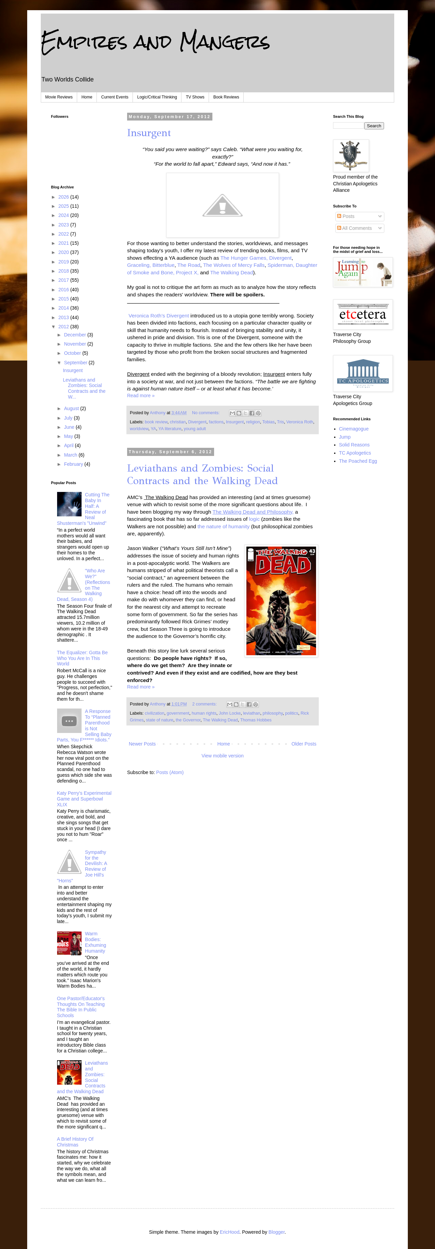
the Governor (188, 720)
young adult (195, 428)
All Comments (354, 228)
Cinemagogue (354, 428)
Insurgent (149, 133)
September (76, 362)
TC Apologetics (355, 453)
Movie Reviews (59, 97)
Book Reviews (226, 97)
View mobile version (223, 755)
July (69, 418)
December (75, 334)
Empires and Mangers (156, 41)
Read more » (141, 395)
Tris (280, 422)
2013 (64, 317)
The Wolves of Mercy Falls (234, 265)
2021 (64, 243)
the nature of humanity (223, 526)
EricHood (230, 1232)
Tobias (268, 422)
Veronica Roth (299, 422)
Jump (345, 437)
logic (254, 519)
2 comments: (205, 704)
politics (291, 713)
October (73, 353)
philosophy (273, 713)
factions (216, 422)
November (75, 344)
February (74, 464)
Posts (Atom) (170, 772)
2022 (64, 234)
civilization (154, 713)
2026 (64, 197)
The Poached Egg (358, 461)
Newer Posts (142, 744)
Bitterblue (163, 265)
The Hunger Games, (243, 258)
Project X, (187, 272)
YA (153, 428)
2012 (64, 326)
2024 (64, 215)
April (69, 445)
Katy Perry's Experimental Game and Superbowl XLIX (84, 798)
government (178, 713)
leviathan (251, 713)
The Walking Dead (231, 272)
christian (178, 422)
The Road (189, 265)
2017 (64, 280)
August (72, 408)
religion (253, 422)
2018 (64, 271)
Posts (345, 216)
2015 (64, 298)
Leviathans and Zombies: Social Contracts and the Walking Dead (202, 474)
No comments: (206, 412)
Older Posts (304, 744)
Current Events (114, 97)
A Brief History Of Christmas (75, 1141)
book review (156, 422)
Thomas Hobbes (256, 720)
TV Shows (195, 97)
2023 (64, 224)
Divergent (280, 258)
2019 (64, 261)
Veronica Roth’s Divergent (159, 315)
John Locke (230, 713)
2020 (64, 252)
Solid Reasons (354, 444)
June (69, 427)
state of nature (160, 720)
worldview (139, 428)
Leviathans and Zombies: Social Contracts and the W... (84, 388)
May (69, 436)
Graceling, (139, 265)
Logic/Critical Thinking (157, 97)
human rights (204, 713)
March (71, 455)
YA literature (169, 428)
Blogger (276, 1232)
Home (87, 97)
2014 (64, 308)
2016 (64, 289)
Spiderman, (280, 265)
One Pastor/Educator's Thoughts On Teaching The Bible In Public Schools (81, 1007)
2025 (64, 206)
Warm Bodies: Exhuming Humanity (95, 942)
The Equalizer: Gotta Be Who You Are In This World (82, 658)
